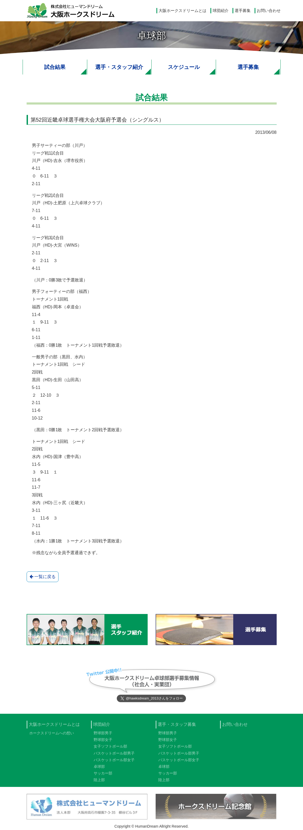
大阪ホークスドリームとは (182, 10)
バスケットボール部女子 (114, 763)
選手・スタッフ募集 (177, 727)
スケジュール (184, 67)
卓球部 (99, 769)
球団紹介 (221, 10)
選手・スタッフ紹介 (119, 67)
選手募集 (243, 10)
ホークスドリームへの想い (51, 736)
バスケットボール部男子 (114, 756)
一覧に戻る (43, 576)
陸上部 (99, 783)
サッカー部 (103, 776)
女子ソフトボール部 (110, 749)
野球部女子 (103, 742)
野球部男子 (103, 736)
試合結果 (54, 67)
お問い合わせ (269, 10)
